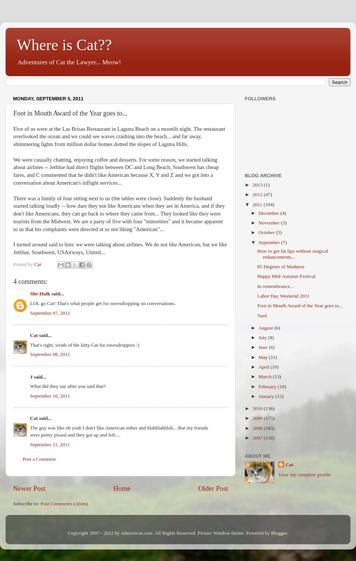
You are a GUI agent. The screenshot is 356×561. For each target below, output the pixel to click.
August (266, 328)
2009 (258, 418)
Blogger (279, 533)
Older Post (213, 488)
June (263, 347)
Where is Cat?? (64, 44)
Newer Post (29, 488)
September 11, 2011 (50, 444)
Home (122, 488)
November (269, 223)
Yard (262, 315)
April (264, 367)
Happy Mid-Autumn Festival (286, 276)
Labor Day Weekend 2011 (283, 296)
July (263, 337)
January (266, 396)
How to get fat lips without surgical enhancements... (292, 254)
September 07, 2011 (50, 313)
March (265, 376)
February (268, 386)
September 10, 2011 (50, 396)
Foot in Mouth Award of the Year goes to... (300, 305)
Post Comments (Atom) (64, 503)
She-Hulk (40, 293)
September (269, 242)
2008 (258, 428)
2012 (258, 194)
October (267, 232)
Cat (34, 335)
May (263, 357)
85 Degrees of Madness (280, 266)
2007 (258, 438)
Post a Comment (39, 459)
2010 (258, 408)
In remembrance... (275, 286)
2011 (258, 204)
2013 (258, 185)
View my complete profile (304, 474)
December (269, 213)
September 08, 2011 (50, 354)
